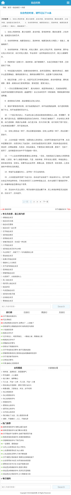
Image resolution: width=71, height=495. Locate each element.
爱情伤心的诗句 (9, 405)
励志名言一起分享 (9, 228)
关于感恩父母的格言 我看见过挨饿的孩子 (18, 457)
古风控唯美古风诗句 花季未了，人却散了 (18, 323)
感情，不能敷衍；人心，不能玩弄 (15, 419)
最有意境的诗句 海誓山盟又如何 (15, 427)
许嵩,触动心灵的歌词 (11, 363)
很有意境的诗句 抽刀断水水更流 (15, 430)
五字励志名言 (8, 231)
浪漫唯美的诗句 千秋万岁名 (13, 440)
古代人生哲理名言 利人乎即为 (14, 447)
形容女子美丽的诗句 (10, 346)
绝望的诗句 (7, 402)
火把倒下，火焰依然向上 (12, 276)
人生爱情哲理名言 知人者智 (13, 450)
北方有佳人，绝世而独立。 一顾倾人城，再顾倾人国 (22, 336)
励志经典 (35, 2)
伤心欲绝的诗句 (9, 399)
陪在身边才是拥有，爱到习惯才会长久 (17, 385)
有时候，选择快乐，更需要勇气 (15, 372)
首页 (9, 7)
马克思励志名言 (9, 290)
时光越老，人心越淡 (10, 375)
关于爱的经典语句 (10, 316)
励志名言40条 (8, 221)
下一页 (45, 202)
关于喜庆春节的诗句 (10, 356)
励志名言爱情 (8, 224)
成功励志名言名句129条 (12, 249)
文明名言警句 (8, 360)
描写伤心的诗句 (9, 409)
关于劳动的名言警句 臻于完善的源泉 (17, 350)
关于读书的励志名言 (10, 266)
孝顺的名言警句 (9, 343)
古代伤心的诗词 (9, 412)
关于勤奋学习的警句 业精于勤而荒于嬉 (17, 434)
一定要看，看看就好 (10, 444)
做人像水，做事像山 (10, 378)
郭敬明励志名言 (9, 273)
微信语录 (8, 209)
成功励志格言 (8, 235)
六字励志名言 (8, 245)
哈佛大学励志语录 (9, 259)
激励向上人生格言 (9, 263)
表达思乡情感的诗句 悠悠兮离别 (15, 467)
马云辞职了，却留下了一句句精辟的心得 (18, 252)
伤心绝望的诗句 (9, 395)
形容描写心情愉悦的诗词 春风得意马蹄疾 (18, 326)
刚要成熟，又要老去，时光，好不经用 (17, 388)
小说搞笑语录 (8, 330)
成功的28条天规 (9, 294)
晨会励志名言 (8, 256)
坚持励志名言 (8, 269)
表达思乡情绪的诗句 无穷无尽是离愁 (17, 470)
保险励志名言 (8, 217)
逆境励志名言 (8, 238)
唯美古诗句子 (8, 333)
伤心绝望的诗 (8, 392)
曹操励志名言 (8, 301)
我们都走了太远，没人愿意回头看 (15, 415)
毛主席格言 (7, 319)
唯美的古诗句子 (9, 340)
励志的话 (6, 287)
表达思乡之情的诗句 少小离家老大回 (17, 474)
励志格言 (16, 7)
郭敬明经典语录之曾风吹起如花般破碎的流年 (20, 353)
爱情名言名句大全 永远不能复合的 (16, 464)
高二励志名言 (8, 280)
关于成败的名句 (60, 209)
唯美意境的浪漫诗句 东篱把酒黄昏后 (17, 437)
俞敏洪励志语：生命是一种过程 (14, 242)
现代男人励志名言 (9, 283)
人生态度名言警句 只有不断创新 (15, 454)
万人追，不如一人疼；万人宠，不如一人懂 (19, 382)
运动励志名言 (8, 297)
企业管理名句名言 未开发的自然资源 (17, 460)
